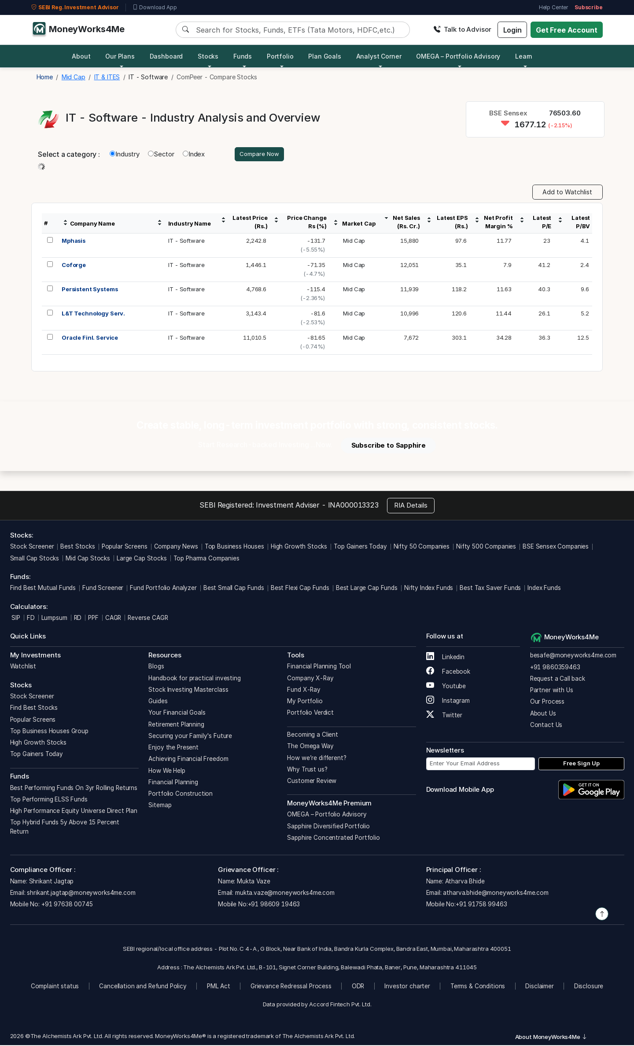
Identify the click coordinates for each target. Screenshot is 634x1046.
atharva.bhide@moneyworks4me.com (495, 893)
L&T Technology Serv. (93, 314)
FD (31, 619)
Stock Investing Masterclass (188, 690)
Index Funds (543, 589)
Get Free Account (566, 30)
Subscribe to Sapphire (388, 446)
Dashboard (166, 56)
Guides (157, 702)
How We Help (166, 771)
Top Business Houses (234, 547)
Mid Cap (354, 241)
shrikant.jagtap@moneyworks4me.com (81, 893)
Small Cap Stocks (34, 559)
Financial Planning (173, 782)
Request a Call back (557, 679)
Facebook (448, 672)
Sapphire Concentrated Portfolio (333, 838)
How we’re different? (316, 758)
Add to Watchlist (567, 193)
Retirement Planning (176, 725)
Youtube (446, 686)
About (81, 56)
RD (78, 619)
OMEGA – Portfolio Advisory (326, 815)
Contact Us (546, 725)
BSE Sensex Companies (556, 547)
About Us (543, 714)
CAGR (113, 619)
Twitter (444, 716)
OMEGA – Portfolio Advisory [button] (458, 56)
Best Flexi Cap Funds (300, 589)
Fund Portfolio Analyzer (163, 589)
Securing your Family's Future (190, 736)
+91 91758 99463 (481, 905)
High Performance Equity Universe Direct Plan (73, 812)
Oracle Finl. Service (90, 338)
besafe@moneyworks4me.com (573, 656)
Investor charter (407, 987)
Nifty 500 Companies (486, 547)
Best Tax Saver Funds (490, 589)
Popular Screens (124, 547)
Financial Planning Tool (319, 667)
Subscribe (589, 7)
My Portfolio (304, 702)
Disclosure (589, 987)
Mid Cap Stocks (88, 559)
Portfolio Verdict (310, 713)
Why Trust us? (307, 770)
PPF (93, 619)
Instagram (448, 701)
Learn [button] (523, 56)
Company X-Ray (310, 678)
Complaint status (55, 987)
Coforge (74, 266)
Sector (161, 154)
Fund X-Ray (304, 690)
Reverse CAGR (148, 619)
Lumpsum (54, 619)
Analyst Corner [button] (379, 56)
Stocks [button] (208, 56)
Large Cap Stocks (142, 559)
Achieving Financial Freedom (188, 760)
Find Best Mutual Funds (43, 589)
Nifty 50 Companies (422, 547)
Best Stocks (77, 547)
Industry (125, 154)
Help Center (553, 7)
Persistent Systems (90, 290)
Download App (155, 7)
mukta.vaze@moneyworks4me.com (285, 893)
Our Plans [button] (120, 56)
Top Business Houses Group (49, 731)
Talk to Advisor (462, 29)
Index (194, 154)
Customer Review (311, 782)
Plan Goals (324, 56)
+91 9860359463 (555, 667)
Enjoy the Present (173, 748)
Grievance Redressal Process (291, 987)
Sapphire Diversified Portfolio (328, 827)
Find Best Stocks (34, 708)
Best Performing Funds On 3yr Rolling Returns (73, 788)
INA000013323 (353, 505)
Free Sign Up (581, 764)
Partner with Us (551, 691)
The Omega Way (310, 747)
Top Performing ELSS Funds (49, 800)
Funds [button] (242, 56)
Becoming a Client (312, 735)
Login (512, 30)
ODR (358, 987)
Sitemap (159, 806)
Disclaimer (539, 987)
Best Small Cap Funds (233, 589)
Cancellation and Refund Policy (143, 987)
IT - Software (186, 241)
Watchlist (23, 667)
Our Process (547, 702)
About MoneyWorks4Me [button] (551, 1037)
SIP (15, 619)
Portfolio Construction (180, 794)
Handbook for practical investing (194, 678)
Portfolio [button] (280, 56)
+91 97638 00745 (66, 905)
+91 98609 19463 (274, 905)
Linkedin (445, 657)
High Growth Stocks (299, 547)
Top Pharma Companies (206, 559)
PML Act (218, 987)
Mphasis (73, 241)
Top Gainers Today (360, 547)
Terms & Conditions (477, 987)
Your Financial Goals (176, 713)
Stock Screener (32, 547)
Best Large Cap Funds (367, 589)
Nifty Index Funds (428, 589)
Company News (176, 547)
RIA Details (411, 506)
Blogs (156, 667)
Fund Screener (102, 589)
